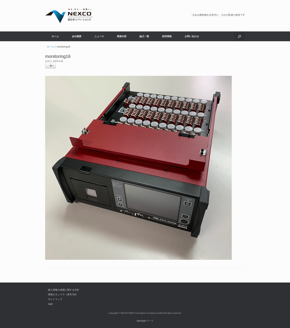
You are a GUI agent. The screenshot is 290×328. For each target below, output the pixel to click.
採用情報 (167, 36)
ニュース (99, 36)
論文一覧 (144, 36)
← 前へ (50, 66)
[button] (239, 36)
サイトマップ (55, 299)
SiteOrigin (141, 321)
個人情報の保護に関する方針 (63, 289)
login (50, 303)
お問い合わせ (192, 36)
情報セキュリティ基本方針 (62, 294)
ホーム (55, 36)
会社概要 (76, 36)
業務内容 (122, 36)
